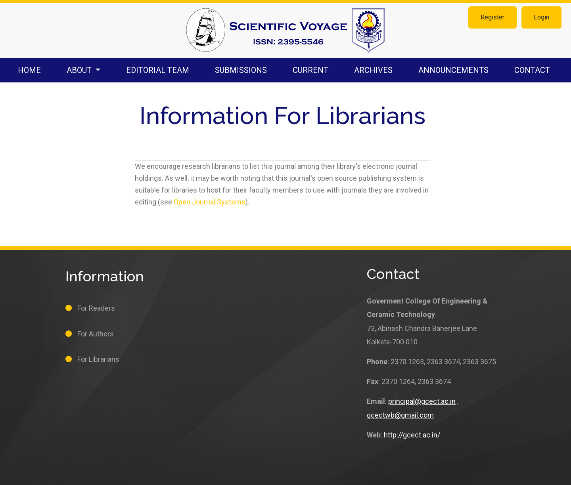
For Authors (95, 334)
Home (29, 70)
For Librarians (98, 359)
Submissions (241, 70)
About (80, 70)
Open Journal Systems (209, 202)
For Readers (96, 308)
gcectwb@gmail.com (400, 415)
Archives (373, 70)
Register (492, 17)
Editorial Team (157, 70)
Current (310, 70)
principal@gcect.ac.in (422, 401)
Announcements (453, 70)
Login (541, 17)
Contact (532, 70)
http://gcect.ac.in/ (412, 435)
